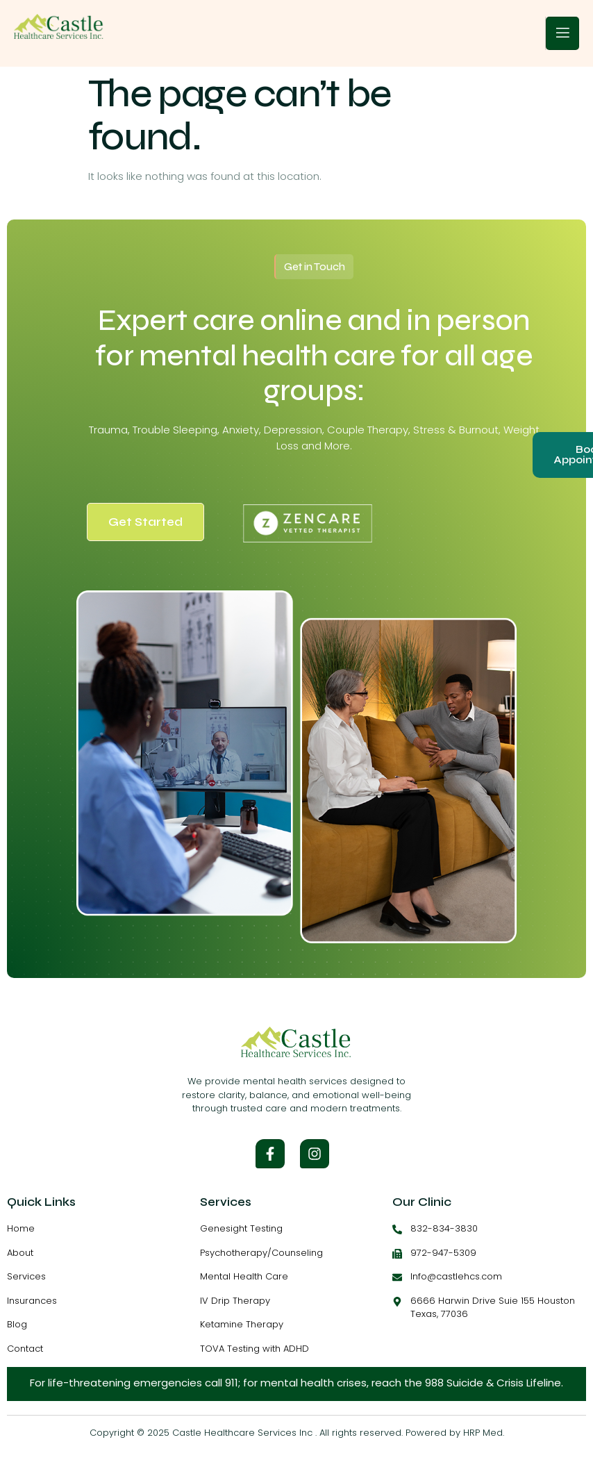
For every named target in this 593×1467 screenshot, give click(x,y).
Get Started (145, 522)
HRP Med (483, 1432)
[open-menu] (562, 33)
